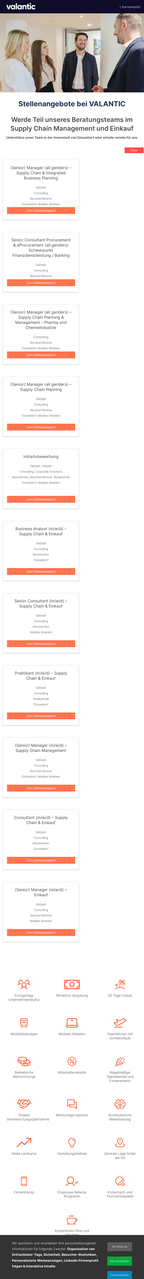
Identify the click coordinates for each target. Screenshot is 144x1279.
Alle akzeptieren (119, 1261)
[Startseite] (19, 6)
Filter (134, 150)
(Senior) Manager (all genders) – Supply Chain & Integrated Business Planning (41, 173)
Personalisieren (119, 1275)
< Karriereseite (129, 7)
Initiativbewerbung (41, 456)
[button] (6, 1272)
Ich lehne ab (119, 1246)
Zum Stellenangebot (41, 210)
